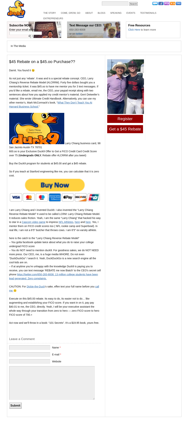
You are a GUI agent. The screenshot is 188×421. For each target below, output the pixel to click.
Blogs (101, 13)
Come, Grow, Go (70, 13)
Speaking (116, 13)
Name (56, 347)
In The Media (18, 46)
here (77, 222)
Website (56, 361)
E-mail (56, 354)
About (89, 13)
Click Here (134, 29)
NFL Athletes (66, 222)
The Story (49, 13)
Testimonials (148, 13)
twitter (79, 33)
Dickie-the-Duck (36, 286)
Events (130, 13)
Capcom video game (33, 222)
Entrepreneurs (53, 18)
